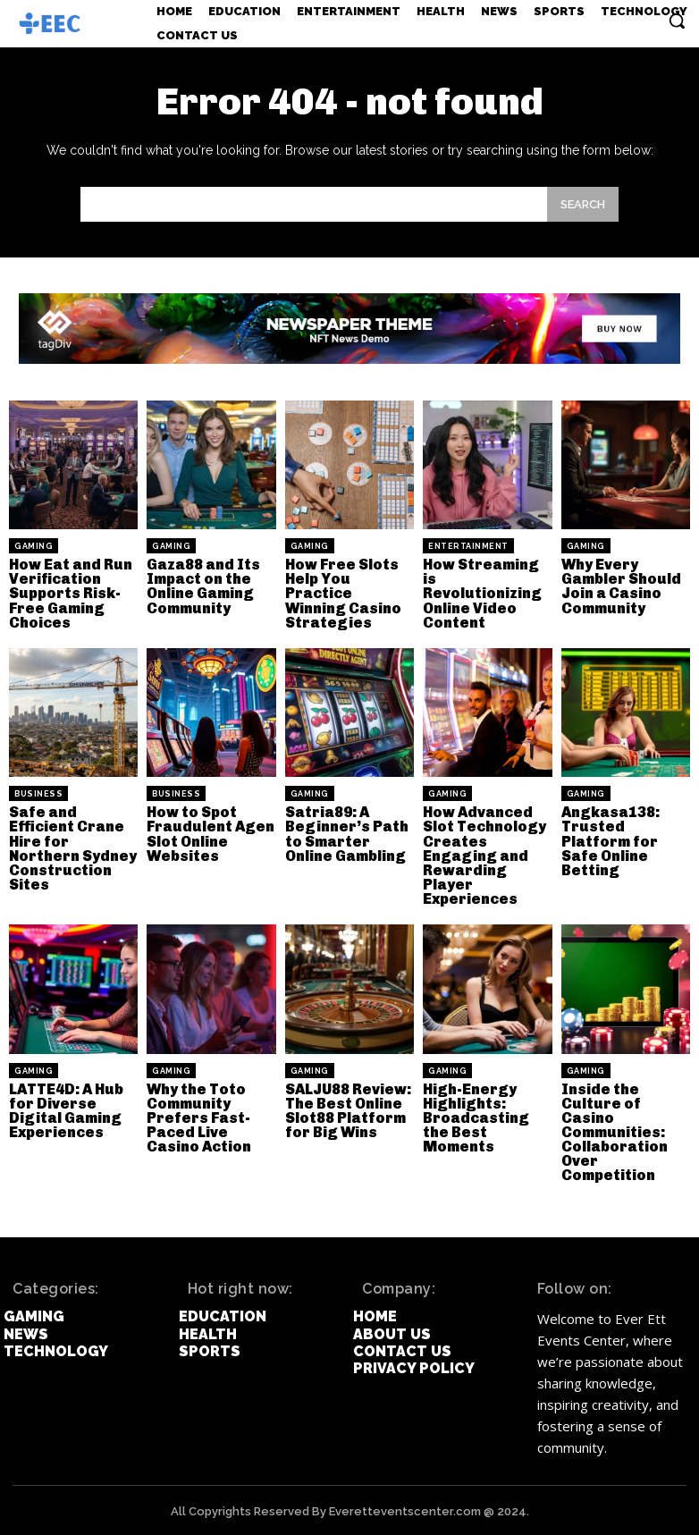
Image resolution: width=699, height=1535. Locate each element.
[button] (677, 21)
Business (38, 793)
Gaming (33, 546)
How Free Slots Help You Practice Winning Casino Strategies (349, 593)
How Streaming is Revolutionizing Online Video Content (481, 593)
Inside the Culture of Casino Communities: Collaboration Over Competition (614, 1130)
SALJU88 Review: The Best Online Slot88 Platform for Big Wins (347, 1109)
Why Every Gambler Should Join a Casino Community (620, 586)
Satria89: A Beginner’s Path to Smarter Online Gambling (345, 834)
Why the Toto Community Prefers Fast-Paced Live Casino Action (199, 1116)
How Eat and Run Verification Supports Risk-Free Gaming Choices (70, 593)
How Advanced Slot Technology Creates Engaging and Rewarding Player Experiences (483, 855)
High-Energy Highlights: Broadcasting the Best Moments (475, 1116)
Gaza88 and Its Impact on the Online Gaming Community (203, 586)
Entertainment (468, 546)
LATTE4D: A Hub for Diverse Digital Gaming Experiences (66, 1109)
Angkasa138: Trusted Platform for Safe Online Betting (610, 841)
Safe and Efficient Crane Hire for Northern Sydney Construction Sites (71, 848)
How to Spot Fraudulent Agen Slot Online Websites (209, 834)
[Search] (583, 204)
